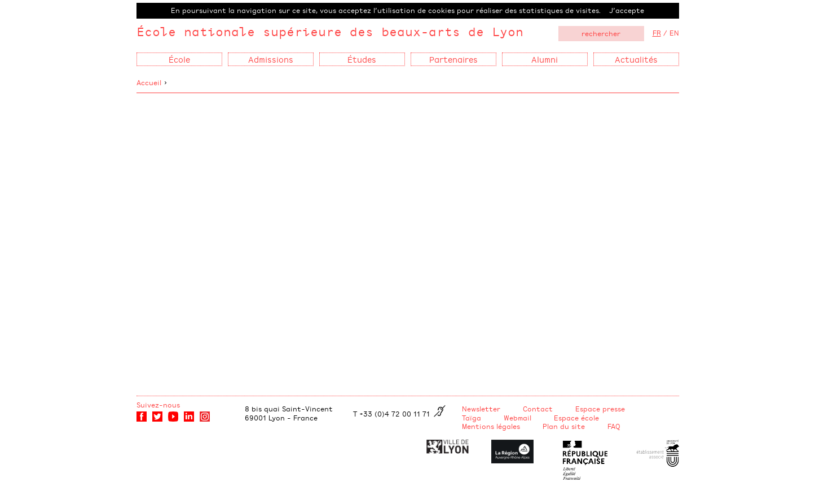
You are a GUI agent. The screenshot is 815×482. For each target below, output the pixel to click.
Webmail (517, 418)
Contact (538, 409)
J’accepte (626, 10)
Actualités (636, 59)
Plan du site (564, 426)
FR (657, 33)
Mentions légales (491, 426)
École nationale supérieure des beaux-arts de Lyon (329, 31)
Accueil (148, 82)
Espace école (576, 418)
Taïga (471, 418)
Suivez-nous (158, 405)
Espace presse (600, 409)
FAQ (613, 426)
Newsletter (481, 409)
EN (674, 33)
